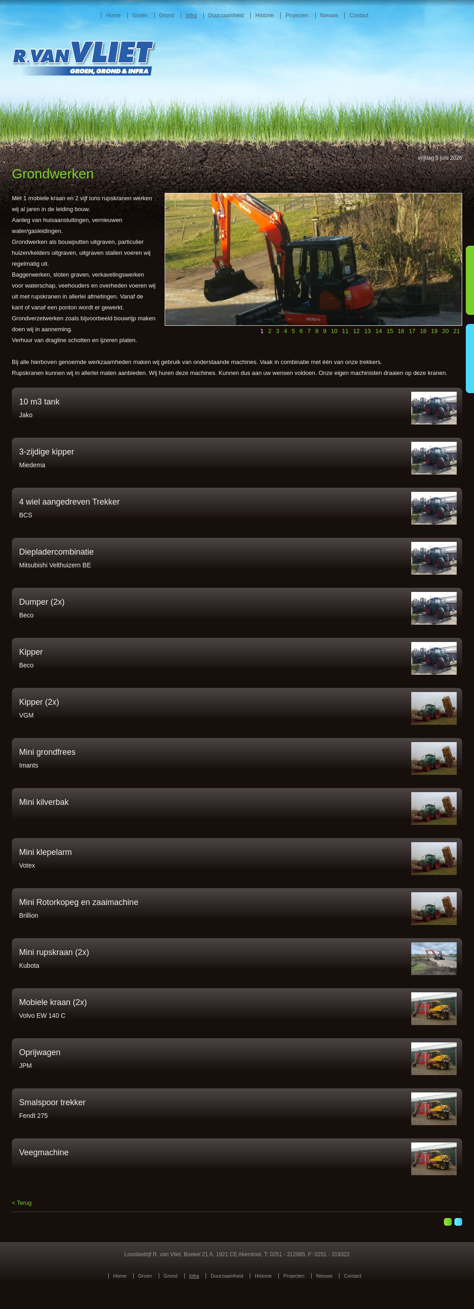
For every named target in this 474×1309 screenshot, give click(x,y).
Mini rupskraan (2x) (54, 952)
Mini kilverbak (44, 802)
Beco (26, 615)
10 (334, 331)
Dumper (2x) (42, 601)
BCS (25, 515)
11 (345, 331)
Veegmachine (44, 1152)
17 (412, 331)
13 (367, 331)
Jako (26, 415)
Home (113, 15)
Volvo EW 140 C (42, 1015)
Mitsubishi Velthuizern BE (55, 565)
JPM (25, 1065)
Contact (358, 15)
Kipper (31, 652)
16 (401, 331)
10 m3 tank (39, 401)
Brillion (28, 915)
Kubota (29, 965)
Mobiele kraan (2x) (53, 1002)
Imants (28, 765)
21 (457, 331)
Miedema (32, 465)
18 (423, 331)
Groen (139, 15)
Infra (191, 15)
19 (434, 331)
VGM (26, 715)
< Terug (22, 1202)
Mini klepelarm (45, 852)
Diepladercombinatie (56, 551)
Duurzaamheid (226, 15)
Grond (166, 15)
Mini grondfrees (47, 752)
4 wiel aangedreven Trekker (69, 501)
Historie (264, 15)
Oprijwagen (40, 1052)
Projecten (296, 15)
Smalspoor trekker (52, 1102)
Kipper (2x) (39, 702)
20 (445, 331)
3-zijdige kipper (46, 451)
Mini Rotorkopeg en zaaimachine (78, 902)
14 (378, 331)
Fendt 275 (33, 1115)
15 (390, 331)
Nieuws (329, 15)
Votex (27, 865)
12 (356, 331)
